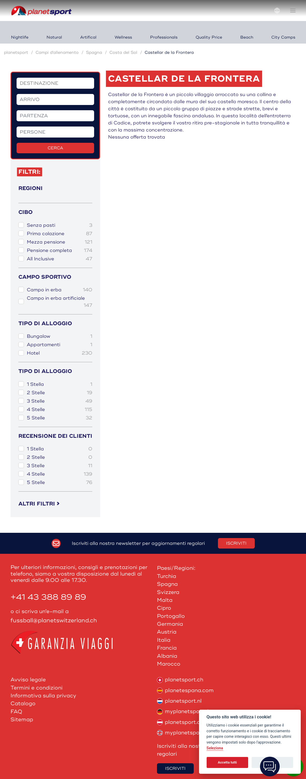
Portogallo (171, 616)
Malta (164, 600)
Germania (170, 624)
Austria (166, 632)
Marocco (168, 664)
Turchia (166, 576)
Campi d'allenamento (57, 52)
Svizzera (168, 592)
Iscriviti (236, 543)
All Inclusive (59, 258)
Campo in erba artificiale (59, 302)
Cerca (55, 148)
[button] (292, 10)
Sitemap (22, 719)
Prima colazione (59, 233)
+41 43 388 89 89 (48, 597)
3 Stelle (59, 401)
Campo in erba (59, 289)
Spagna (94, 52)
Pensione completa (59, 250)
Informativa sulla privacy (43, 695)
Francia (167, 648)
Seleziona (215, 748)
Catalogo (23, 703)
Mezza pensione (59, 242)
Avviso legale (28, 679)
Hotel (59, 353)
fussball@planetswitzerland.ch (54, 620)
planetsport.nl (179, 701)
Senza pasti (59, 225)
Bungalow (59, 336)
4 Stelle (59, 409)
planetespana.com (185, 690)
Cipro (164, 608)
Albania (167, 656)
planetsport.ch (180, 679)
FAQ (16, 711)
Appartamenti (59, 344)
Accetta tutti (227, 762)
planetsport (16, 52)
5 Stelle (59, 418)
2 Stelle (59, 392)
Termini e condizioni (37, 688)
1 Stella (59, 384)
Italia (163, 640)
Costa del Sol (123, 52)
